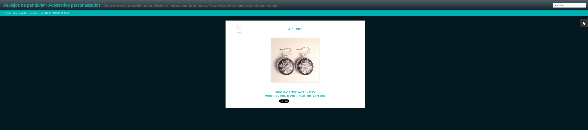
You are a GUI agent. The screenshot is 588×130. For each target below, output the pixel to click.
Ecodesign (46, 13)
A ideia (7, 13)
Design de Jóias (61, 13)
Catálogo (23, 13)
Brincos (281, 93)
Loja (15, 13)
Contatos (34, 13)
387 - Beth (295, 26)
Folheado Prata (303, 93)
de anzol (290, 93)
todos (322, 93)
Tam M (315, 93)
